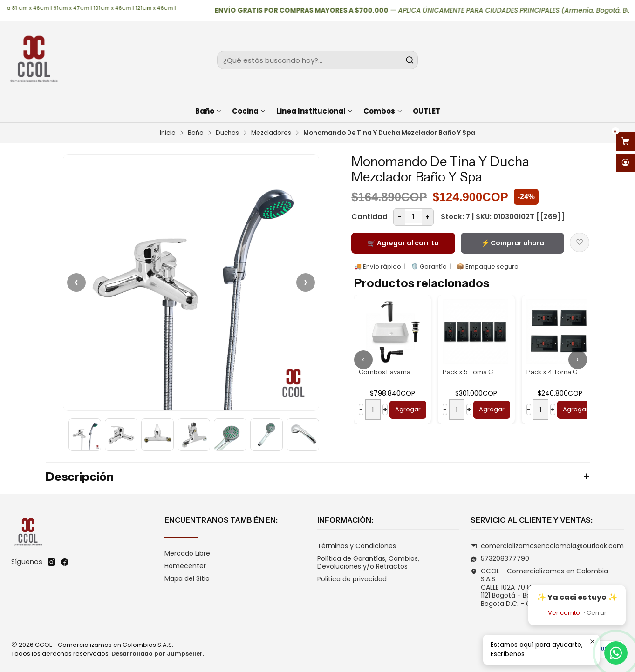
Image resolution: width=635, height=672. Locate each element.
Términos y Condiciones (356, 546)
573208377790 (500, 558)
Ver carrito (564, 612)
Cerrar (597, 612)
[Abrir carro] (625, 141)
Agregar (408, 409)
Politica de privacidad (352, 579)
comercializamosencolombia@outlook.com (547, 546)
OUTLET (426, 111)
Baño (196, 133)
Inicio (168, 133)
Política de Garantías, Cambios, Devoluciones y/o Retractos (368, 562)
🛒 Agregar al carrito (403, 243)
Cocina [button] (249, 111)
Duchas (227, 133)
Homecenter (185, 566)
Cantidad (369, 216)
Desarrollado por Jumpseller (157, 654)
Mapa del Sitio (187, 578)
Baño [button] (208, 111)
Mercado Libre (187, 553)
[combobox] (317, 60)
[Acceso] (625, 163)
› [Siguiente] (305, 282)
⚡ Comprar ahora (512, 243)
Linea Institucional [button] (315, 111)
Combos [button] (383, 111)
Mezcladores (271, 133)
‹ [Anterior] (76, 282)
